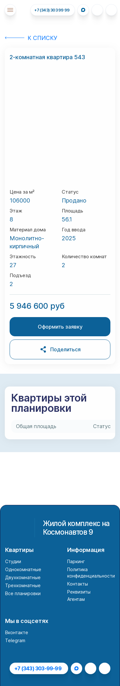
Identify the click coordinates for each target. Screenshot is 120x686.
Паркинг (76, 561)
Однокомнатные (23, 569)
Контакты (77, 583)
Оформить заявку (60, 326)
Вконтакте (16, 632)
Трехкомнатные (23, 585)
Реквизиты (79, 591)
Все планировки (23, 593)
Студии (13, 561)
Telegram (15, 640)
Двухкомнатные (23, 577)
